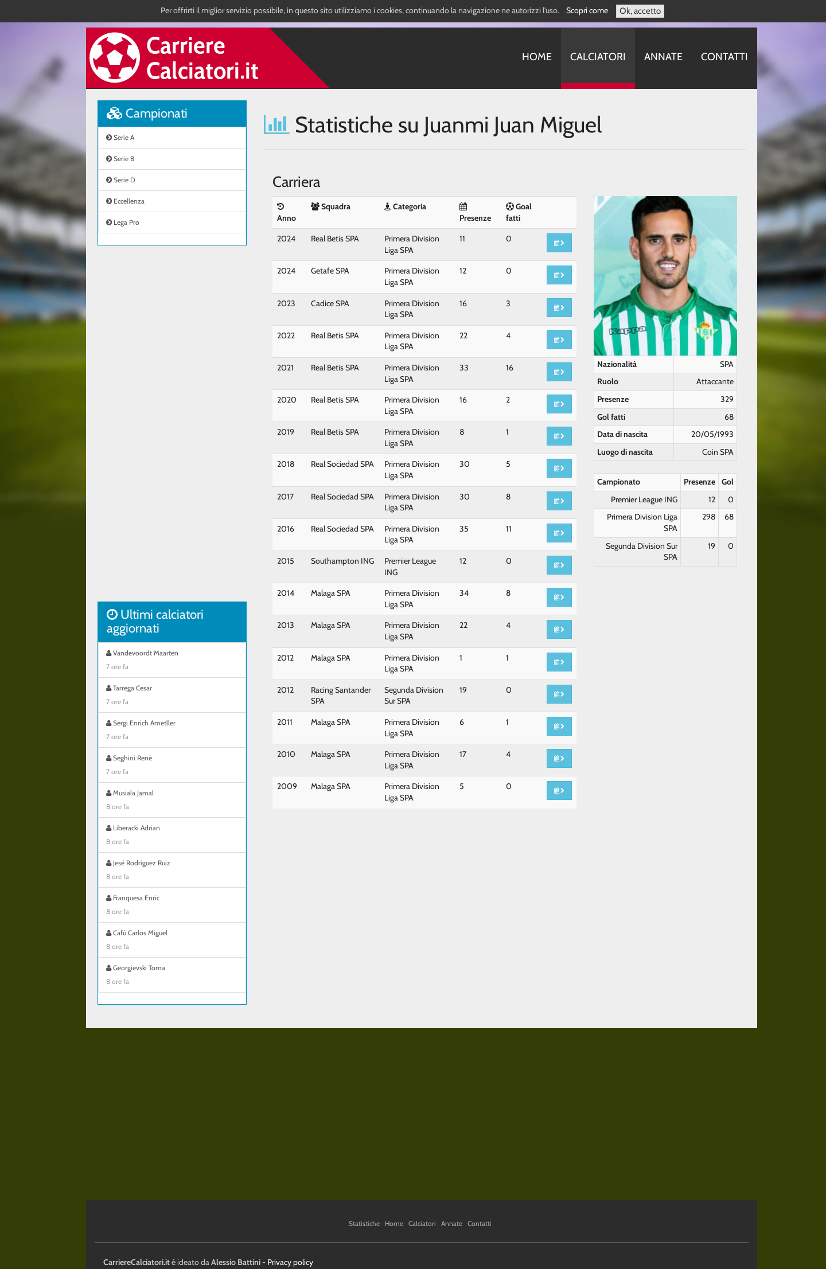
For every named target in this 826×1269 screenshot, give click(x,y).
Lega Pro (122, 222)
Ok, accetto (640, 11)
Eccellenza (125, 201)
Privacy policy (290, 1262)
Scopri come (587, 10)
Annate (663, 56)
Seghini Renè (172, 766)
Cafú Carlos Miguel (172, 941)
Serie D (120, 179)
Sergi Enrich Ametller (172, 731)
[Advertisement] (172, 429)
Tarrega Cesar (172, 696)
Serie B (120, 158)
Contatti (724, 56)
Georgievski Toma (172, 976)
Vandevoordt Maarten (172, 661)
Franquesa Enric (172, 906)
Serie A (120, 137)
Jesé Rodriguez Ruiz (172, 871)
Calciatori (598, 56)
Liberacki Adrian (172, 836)
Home (537, 56)
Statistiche (364, 1223)
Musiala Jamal (172, 801)
